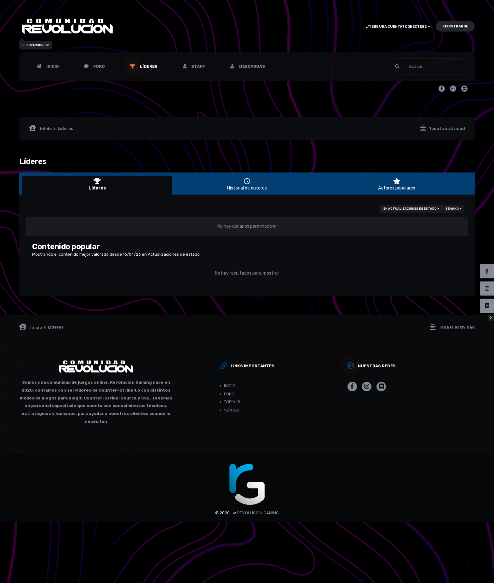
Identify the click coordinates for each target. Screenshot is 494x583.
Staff (197, 66)
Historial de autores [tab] (247, 184)
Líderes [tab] (97, 184)
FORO (98, 66)
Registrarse (455, 26)
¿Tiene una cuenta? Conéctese (398, 27)
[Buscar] (429, 66)
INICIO (52, 66)
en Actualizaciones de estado (411, 209)
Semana (453, 209)
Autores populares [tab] (397, 184)
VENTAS (231, 410)
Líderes (148, 66)
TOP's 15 (232, 401)
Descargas (251, 66)
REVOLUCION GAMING (258, 512)
